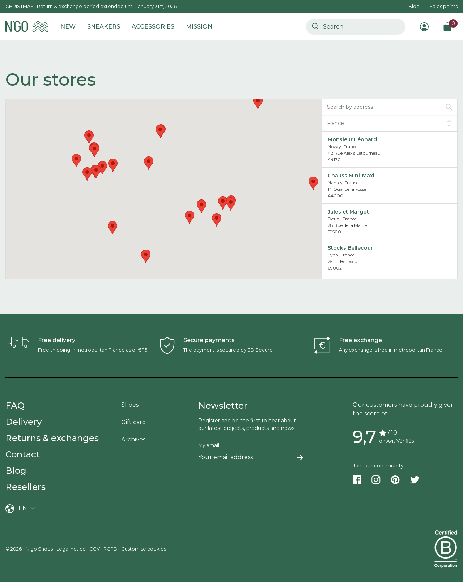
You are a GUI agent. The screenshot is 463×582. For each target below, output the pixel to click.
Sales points (443, 6)
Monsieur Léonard (352, 139)
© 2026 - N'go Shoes (29, 549)
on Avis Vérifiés (396, 441)
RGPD (110, 549)
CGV (94, 549)
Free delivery (56, 340)
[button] (148, 163)
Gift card (133, 422)
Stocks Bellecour (350, 248)
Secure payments (209, 340)
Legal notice (71, 549)
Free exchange (360, 340)
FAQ (15, 405)
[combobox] (355, 27)
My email (208, 445)
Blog (414, 6)
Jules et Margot (348, 211)
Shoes (130, 404)
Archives (133, 439)
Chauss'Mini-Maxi (351, 175)
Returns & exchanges (52, 438)
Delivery (23, 422)
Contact (22, 454)
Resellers (25, 487)
